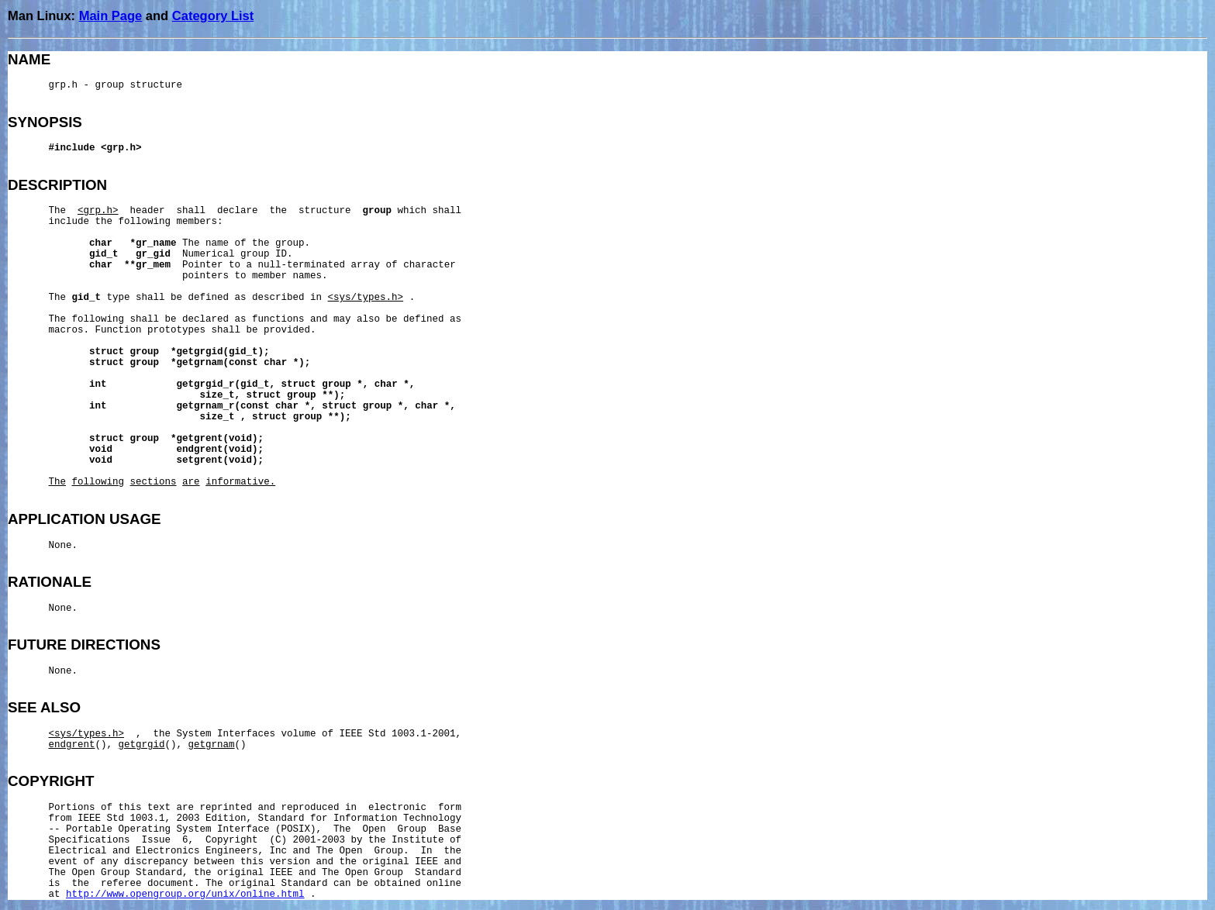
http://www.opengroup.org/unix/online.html (185, 894)
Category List (213, 15)
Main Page (111, 15)
